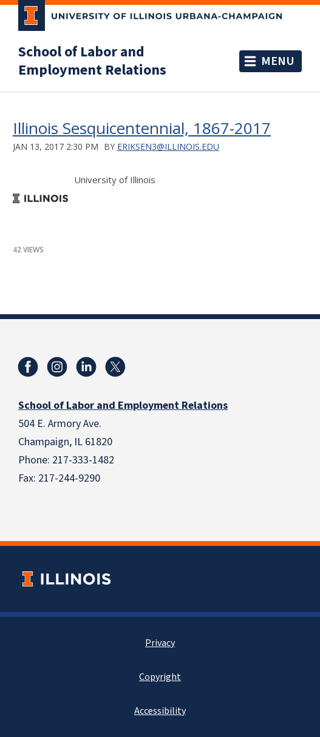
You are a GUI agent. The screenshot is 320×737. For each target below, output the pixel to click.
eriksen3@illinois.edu (168, 146)
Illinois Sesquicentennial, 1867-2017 (142, 128)
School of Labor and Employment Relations (92, 61)
